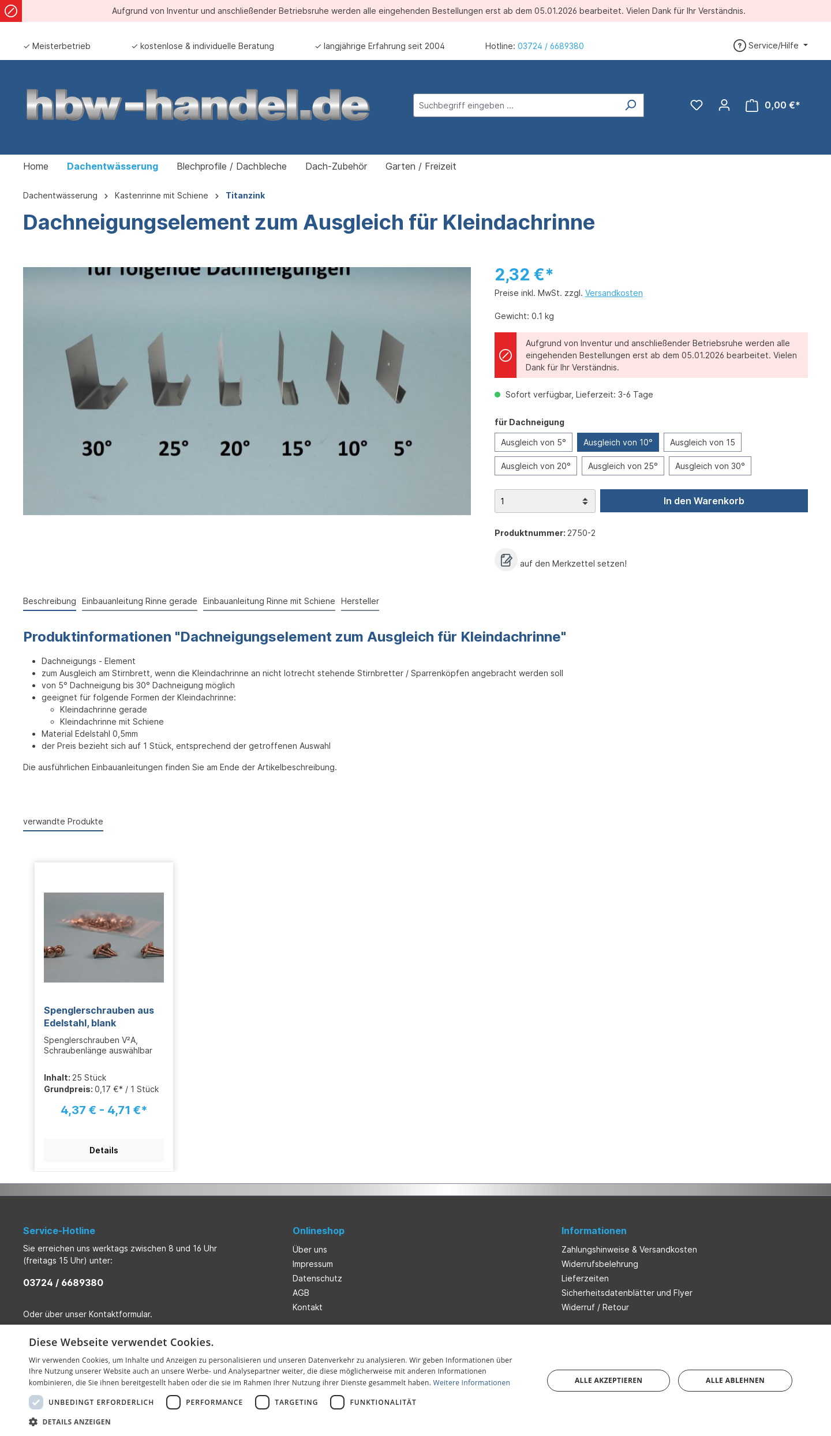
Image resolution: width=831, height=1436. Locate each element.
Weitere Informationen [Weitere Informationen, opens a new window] (472, 1383)
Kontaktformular (119, 1314)
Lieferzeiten (585, 1278)
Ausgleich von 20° (536, 466)
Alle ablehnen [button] (735, 1380)
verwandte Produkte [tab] (63, 821)
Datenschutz (317, 1278)
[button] (278, 1421)
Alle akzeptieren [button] (609, 1380)
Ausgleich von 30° (710, 466)
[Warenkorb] (773, 105)
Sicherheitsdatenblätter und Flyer (627, 1293)
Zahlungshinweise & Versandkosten (629, 1249)
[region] (247, 391)
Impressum (313, 1264)
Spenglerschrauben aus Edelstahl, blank (99, 1016)
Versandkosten (614, 293)
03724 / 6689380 (551, 46)
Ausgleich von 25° (623, 466)
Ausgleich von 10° (618, 442)
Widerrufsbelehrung (600, 1264)
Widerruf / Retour (595, 1307)
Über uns (310, 1249)
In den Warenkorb (704, 501)
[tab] (49, 601)
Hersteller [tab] (360, 601)
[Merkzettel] (696, 105)
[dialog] (415, 1380)
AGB (301, 1293)
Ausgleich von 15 (702, 442)
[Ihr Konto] (724, 105)
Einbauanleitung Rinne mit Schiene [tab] (269, 601)
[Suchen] (630, 105)
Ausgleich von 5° (533, 442)
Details (103, 1150)
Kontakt (308, 1307)
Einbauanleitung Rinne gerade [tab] (139, 601)
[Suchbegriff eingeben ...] (515, 105)
